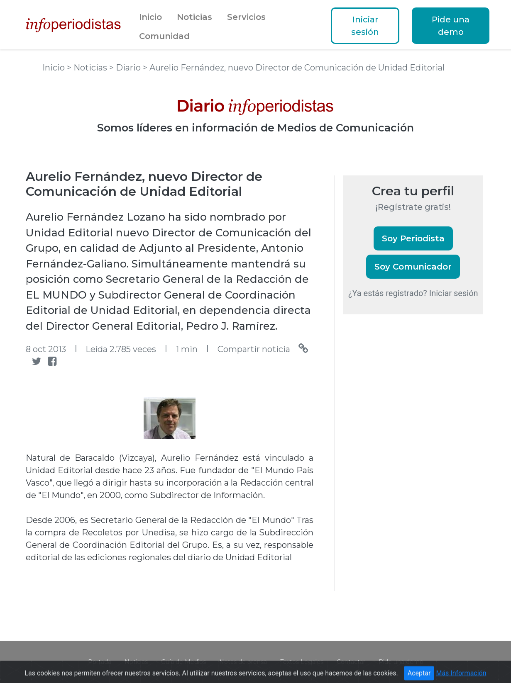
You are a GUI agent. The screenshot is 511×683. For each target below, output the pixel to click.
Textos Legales (301, 662)
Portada (99, 662)
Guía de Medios (183, 662)
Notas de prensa (243, 662)
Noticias (194, 17)
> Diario (126, 68)
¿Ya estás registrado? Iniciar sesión (413, 293)
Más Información (461, 677)
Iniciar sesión (365, 26)
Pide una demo (450, 26)
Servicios (246, 17)
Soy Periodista (413, 238)
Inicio (150, 17)
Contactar (351, 662)
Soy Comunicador (413, 267)
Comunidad (164, 36)
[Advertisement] (405, 463)
